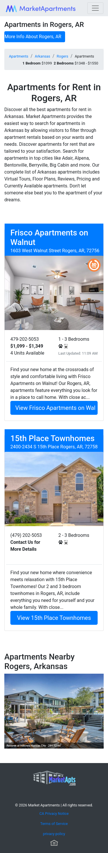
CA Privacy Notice (54, 813)
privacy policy (54, 834)
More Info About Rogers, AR (33, 36)
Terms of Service (54, 823)
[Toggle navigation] (95, 8)
